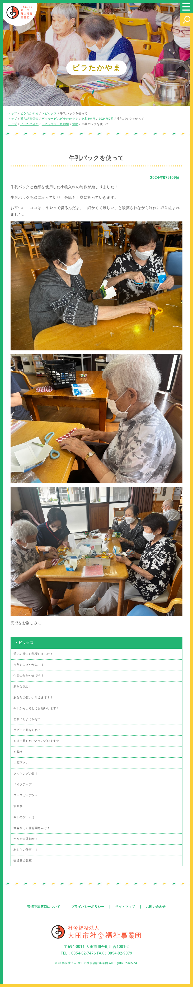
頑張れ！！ (21, 806)
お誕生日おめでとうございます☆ (36, 741)
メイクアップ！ (24, 784)
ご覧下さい (21, 762)
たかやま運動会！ (25, 839)
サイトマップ (125, 907)
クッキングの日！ (25, 773)
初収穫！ (19, 752)
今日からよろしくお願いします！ (36, 708)
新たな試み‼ (21, 686)
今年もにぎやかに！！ (28, 664)
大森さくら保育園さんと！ (31, 828)
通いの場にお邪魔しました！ (33, 654)
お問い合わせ (156, 907)
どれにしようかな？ (27, 719)
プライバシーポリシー (88, 907)
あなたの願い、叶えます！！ (33, 697)
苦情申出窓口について (43, 907)
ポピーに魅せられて (27, 730)
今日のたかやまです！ (28, 675)
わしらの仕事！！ (25, 849)
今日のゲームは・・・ (28, 817)
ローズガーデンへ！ (27, 795)
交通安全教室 (22, 860)
